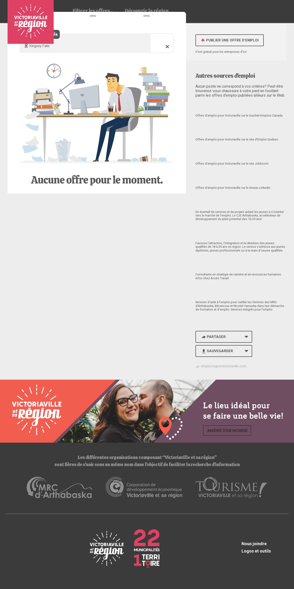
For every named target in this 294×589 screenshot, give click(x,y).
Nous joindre (254, 543)
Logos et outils (256, 551)
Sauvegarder (217, 351)
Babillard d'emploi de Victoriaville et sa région (31, 22)
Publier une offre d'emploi (230, 40)
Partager (213, 337)
